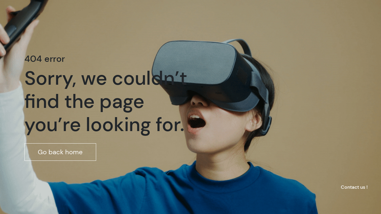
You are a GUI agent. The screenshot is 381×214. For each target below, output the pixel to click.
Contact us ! (354, 187)
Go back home (60, 152)
